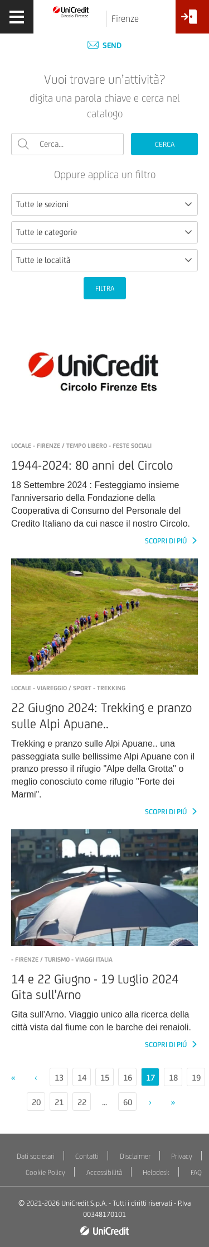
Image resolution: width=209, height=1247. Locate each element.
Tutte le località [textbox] (43, 260)
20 (36, 1102)
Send (104, 45)
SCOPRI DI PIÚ (166, 541)
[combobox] (104, 204)
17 (150, 1077)
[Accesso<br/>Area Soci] (192, 21)
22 (81, 1102)
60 (127, 1102)
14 (81, 1077)
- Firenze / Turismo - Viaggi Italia (62, 959)
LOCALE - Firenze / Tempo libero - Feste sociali (81, 446)
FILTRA (104, 288)
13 (59, 1077)
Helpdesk (156, 1172)
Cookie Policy (45, 1172)
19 (196, 1077)
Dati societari (36, 1156)
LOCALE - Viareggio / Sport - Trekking (68, 688)
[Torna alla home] (71, 11)
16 (127, 1077)
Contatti (87, 1156)
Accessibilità (104, 1172)
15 (104, 1077)
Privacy (181, 1156)
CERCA (164, 144)
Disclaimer (135, 1156)
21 (59, 1102)
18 (173, 1077)
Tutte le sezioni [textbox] (42, 204)
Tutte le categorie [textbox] (46, 232)
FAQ (196, 1172)
